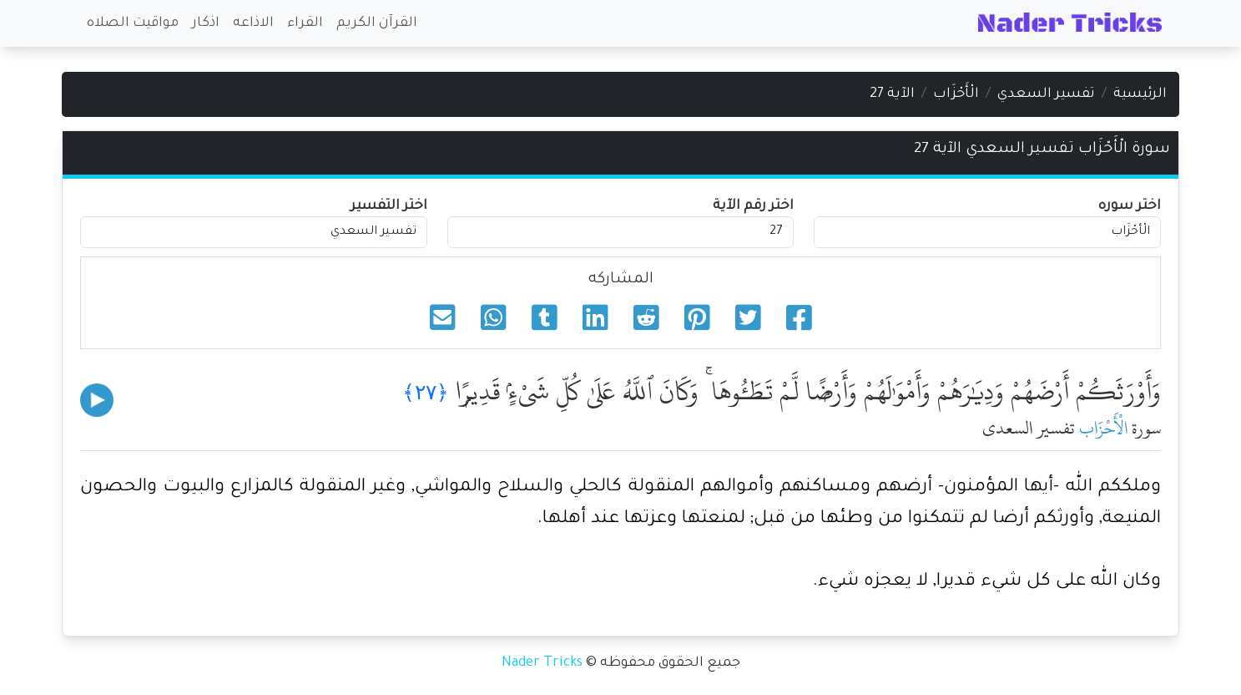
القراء (305, 23)
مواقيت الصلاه (133, 23)
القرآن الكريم (376, 23)
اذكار (205, 23)
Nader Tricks (542, 663)
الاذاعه (253, 23)
